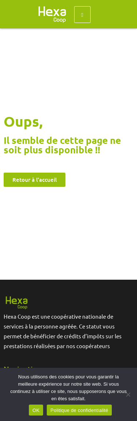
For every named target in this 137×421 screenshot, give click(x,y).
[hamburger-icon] (82, 14)
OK (36, 410)
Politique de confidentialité (79, 410)
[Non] (128, 394)
